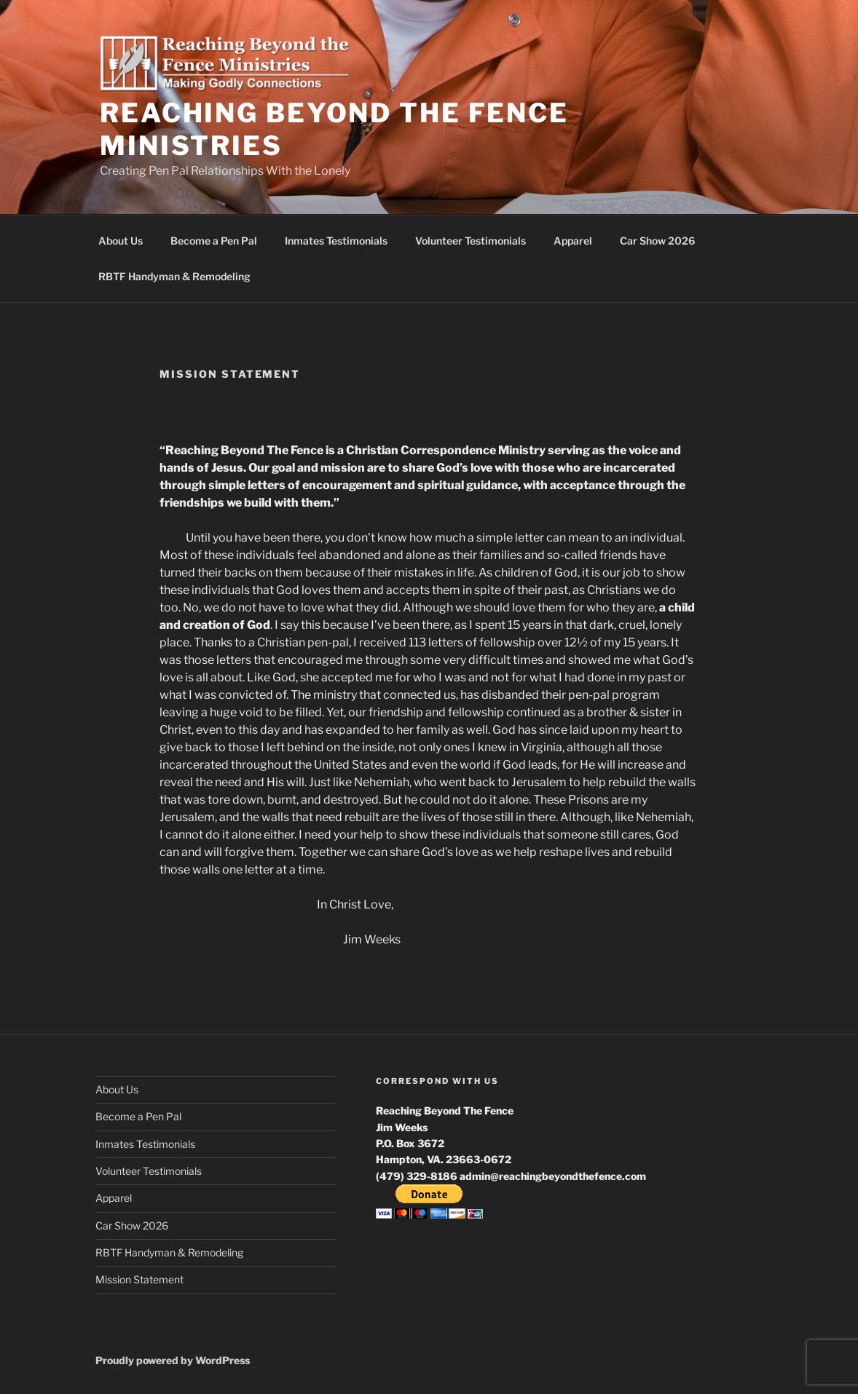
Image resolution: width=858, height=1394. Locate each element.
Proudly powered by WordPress (172, 1360)
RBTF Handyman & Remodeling (174, 276)
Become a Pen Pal (213, 240)
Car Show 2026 (657, 240)
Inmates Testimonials (336, 240)
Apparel (573, 240)
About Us (120, 240)
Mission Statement (139, 1279)
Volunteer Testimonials (470, 240)
